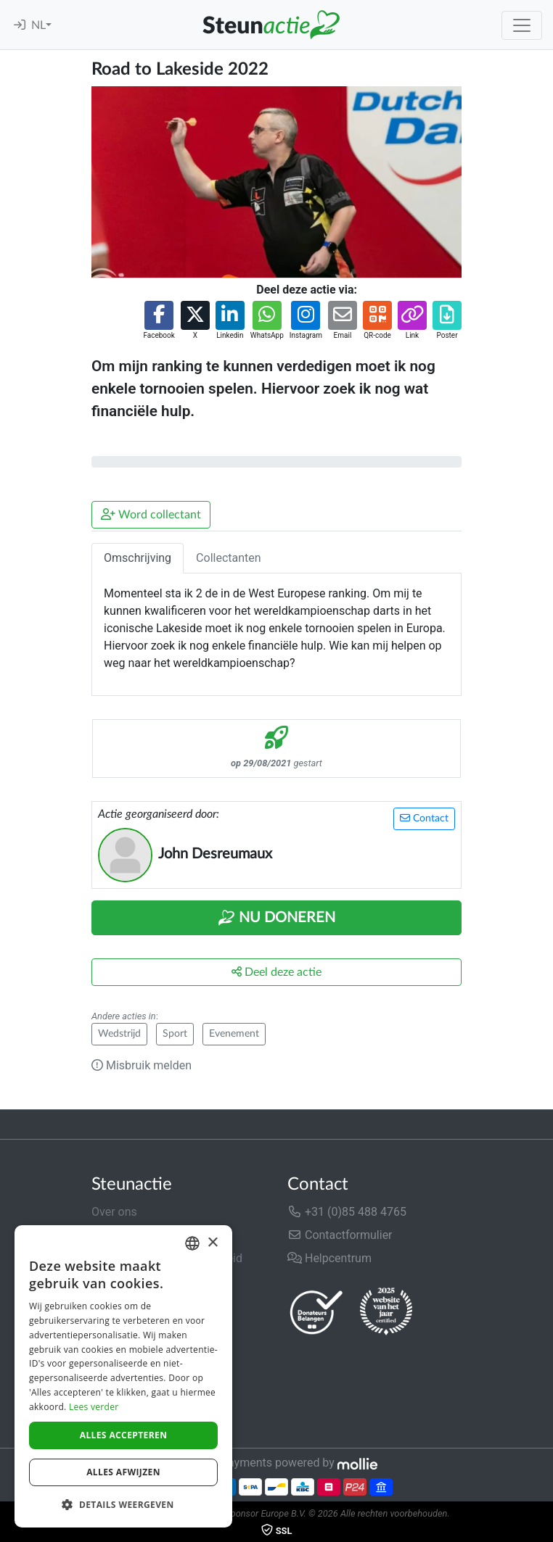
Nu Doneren (276, 918)
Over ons (114, 1212)
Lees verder (94, 1407)
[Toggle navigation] (521, 25)
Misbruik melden (141, 1065)
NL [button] (38, 25)
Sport (175, 1034)
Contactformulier (340, 1235)
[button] (158, 321)
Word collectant (151, 514)
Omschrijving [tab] (137, 558)
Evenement (234, 1034)
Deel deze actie (276, 972)
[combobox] (192, 1243)
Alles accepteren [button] (124, 1435)
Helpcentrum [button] (329, 1258)
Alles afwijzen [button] (123, 1472)
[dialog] (123, 1376)
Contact (424, 818)
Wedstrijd (119, 1034)
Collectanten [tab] (228, 558)
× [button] (212, 1243)
